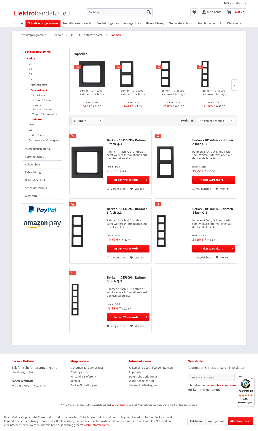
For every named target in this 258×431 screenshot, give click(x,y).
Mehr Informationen (97, 425)
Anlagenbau (32, 164)
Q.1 (30, 74)
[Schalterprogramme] (43, 23)
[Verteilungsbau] (108, 23)
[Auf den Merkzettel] (137, 189)
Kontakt (75, 381)
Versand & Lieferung (83, 376)
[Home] (19, 23)
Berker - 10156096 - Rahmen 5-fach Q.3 (127, 279)
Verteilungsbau (34, 156)
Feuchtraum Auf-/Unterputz (44, 140)
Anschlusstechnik (36, 188)
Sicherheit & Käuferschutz (86, 367)
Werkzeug (31, 196)
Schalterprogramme (38, 51)
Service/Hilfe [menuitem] (234, 3)
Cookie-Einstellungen (83, 385)
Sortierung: (188, 120)
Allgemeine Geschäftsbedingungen (151, 367)
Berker (31, 58)
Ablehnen (195, 421)
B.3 (30, 129)
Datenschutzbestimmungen (225, 385)
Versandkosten (120, 404)
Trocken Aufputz (38, 135)
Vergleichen (116, 188)
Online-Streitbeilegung (143, 385)
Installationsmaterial (38, 149)
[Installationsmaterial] (77, 23)
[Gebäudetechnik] (180, 23)
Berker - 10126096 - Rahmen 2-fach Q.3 (133, 92)
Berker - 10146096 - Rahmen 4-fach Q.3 (214, 92)
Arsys (31, 124)
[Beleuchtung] (154, 23)
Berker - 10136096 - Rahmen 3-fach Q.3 (173, 92)
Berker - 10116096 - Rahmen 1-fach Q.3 (92, 92)
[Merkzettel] (194, 12)
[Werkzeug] (234, 23)
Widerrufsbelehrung (142, 381)
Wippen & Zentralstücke (45, 114)
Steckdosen (38, 95)
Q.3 (30, 79)
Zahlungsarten (79, 372)
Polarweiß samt (39, 84)
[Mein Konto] (211, 12)
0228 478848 (22, 381)
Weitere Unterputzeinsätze (42, 107)
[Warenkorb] (235, 12)
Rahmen (37, 119)
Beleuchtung (33, 172)
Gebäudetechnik (35, 180)
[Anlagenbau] (132, 23)
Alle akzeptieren (240, 421)
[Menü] (252, 379)
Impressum (136, 372)
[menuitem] (120, 12)
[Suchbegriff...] (120, 12)
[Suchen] (149, 12)
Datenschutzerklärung (143, 376)
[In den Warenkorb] (128, 180)
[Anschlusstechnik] (209, 23)
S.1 (30, 63)
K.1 (30, 69)
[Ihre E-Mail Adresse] (211, 377)
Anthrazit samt (39, 89)
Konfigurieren (216, 421)
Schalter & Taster (41, 100)
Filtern (80, 120)
